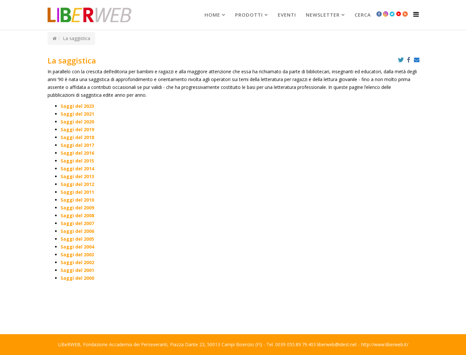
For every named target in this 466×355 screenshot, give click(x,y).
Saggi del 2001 (77, 270)
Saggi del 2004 (77, 247)
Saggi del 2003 (77, 254)
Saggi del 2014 (77, 168)
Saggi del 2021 (77, 114)
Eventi (287, 14)
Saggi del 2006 (77, 231)
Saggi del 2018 (77, 137)
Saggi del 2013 (77, 176)
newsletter (323, 14)
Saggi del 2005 (77, 239)
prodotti (249, 14)
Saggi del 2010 (77, 200)
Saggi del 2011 (77, 192)
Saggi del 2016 (77, 153)
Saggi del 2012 (77, 184)
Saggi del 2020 (77, 122)
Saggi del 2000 (77, 278)
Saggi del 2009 (77, 208)
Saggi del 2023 (77, 106)
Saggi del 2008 (77, 215)
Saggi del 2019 (77, 129)
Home (212, 14)
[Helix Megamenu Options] (416, 14)
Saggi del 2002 (77, 262)
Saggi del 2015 (77, 161)
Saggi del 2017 (77, 145)
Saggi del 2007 (77, 223)
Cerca (363, 14)
